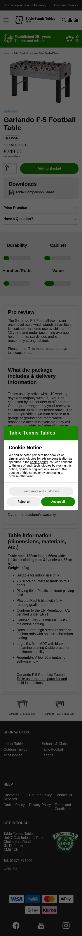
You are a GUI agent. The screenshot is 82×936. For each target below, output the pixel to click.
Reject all (24, 501)
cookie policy (39, 462)
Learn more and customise (41, 491)
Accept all (58, 501)
